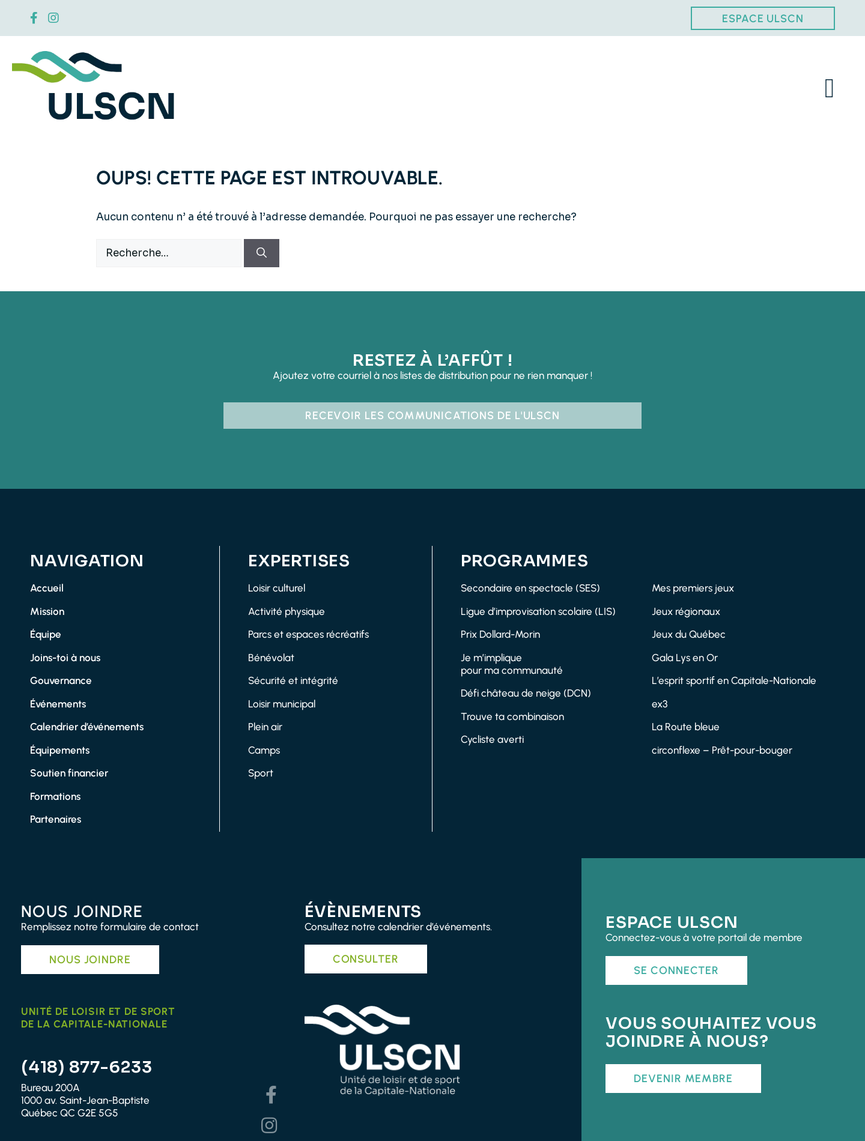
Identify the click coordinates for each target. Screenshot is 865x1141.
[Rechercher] (261, 253)
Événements (58, 704)
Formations (55, 796)
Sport (260, 773)
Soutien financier (69, 773)
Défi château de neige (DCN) (526, 693)
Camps (264, 750)
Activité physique (286, 611)
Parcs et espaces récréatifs (308, 634)
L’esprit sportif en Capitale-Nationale (734, 680)
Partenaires (55, 819)
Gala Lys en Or (685, 658)
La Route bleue (686, 727)
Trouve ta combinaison (512, 716)
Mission (47, 611)
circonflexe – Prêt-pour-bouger (722, 750)
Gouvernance (61, 680)
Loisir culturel (276, 588)
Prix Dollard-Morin (500, 634)
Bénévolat (271, 658)
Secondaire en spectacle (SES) (530, 588)
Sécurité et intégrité (293, 680)
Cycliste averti (492, 739)
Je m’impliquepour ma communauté (512, 664)
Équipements (60, 750)
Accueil (47, 588)
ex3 (659, 704)
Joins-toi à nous (65, 658)
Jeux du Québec (689, 634)
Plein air (265, 727)
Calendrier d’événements (87, 727)
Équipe (45, 634)
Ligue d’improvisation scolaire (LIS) (538, 611)
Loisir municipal (281, 704)
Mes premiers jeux (693, 588)
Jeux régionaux (686, 611)
